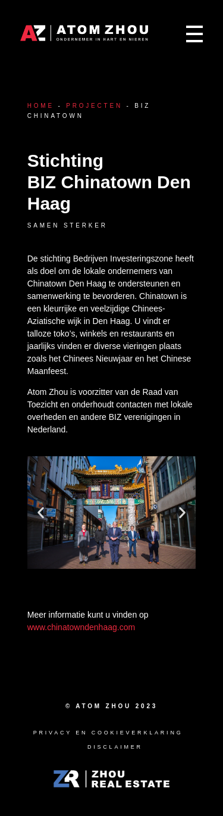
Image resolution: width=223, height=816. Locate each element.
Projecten (94, 105)
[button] (40, 512)
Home (40, 105)
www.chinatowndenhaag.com (81, 627)
